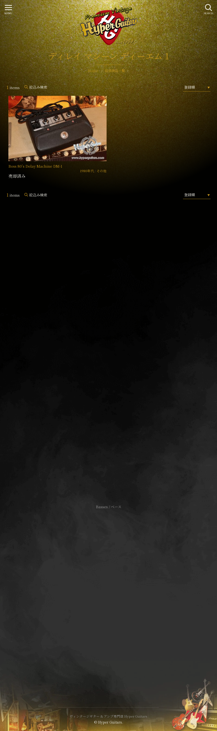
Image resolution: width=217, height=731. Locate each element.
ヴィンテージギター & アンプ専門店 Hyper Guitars (108, 716)
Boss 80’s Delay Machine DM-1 (35, 166)
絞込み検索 (38, 87)
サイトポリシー (108, 587)
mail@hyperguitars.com (115, 349)
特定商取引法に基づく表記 (108, 594)
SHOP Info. (108, 363)
